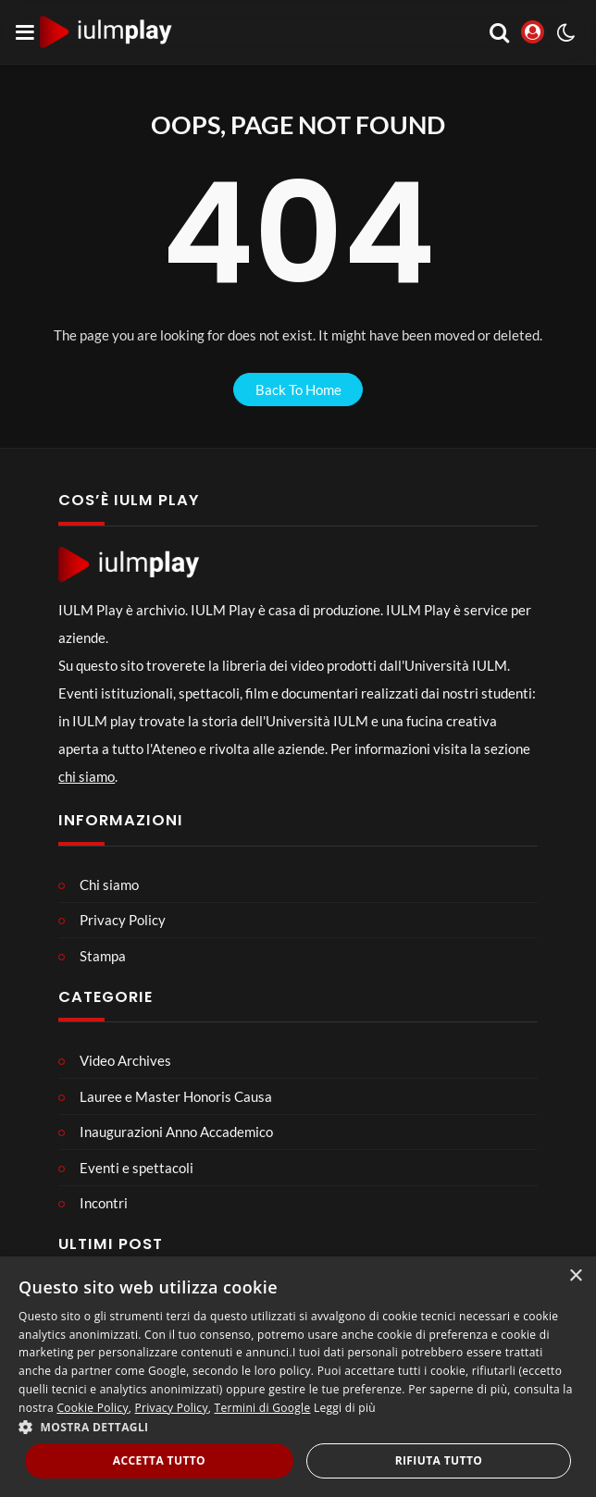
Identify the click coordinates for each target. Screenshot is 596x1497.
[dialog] (298, 1376)
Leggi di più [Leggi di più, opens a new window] (345, 1408)
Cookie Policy (92, 1408)
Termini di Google (263, 1408)
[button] (298, 1426)
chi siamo (86, 776)
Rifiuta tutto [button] (439, 1460)
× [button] (575, 1276)
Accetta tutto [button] (159, 1460)
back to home (298, 389)
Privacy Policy (171, 1408)
